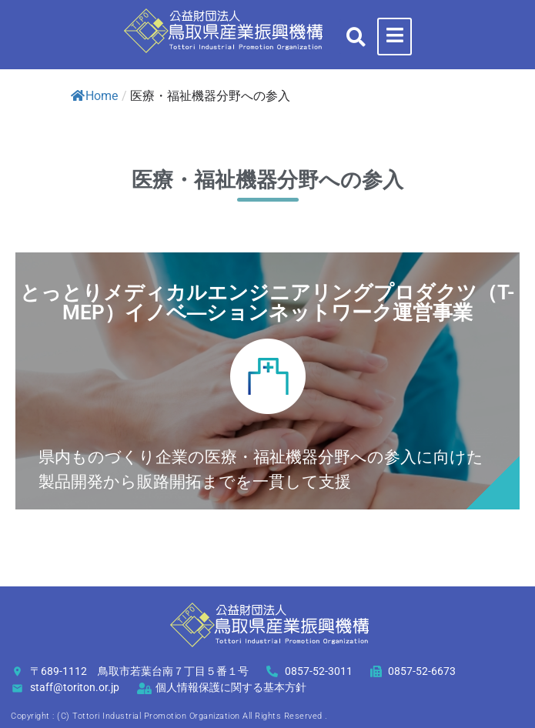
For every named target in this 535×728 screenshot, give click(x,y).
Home (94, 95)
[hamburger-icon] (394, 36)
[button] (356, 36)
